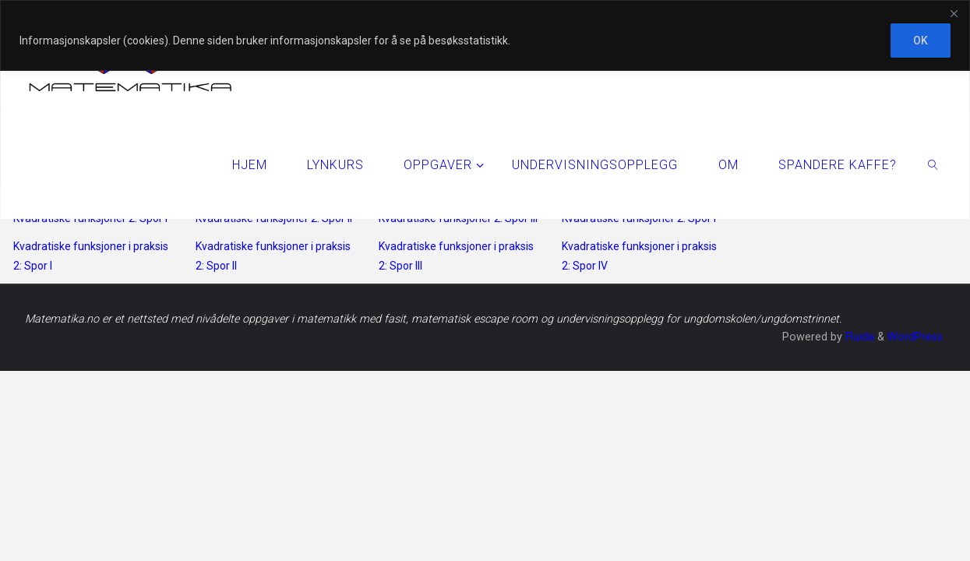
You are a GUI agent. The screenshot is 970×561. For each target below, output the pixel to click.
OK (920, 40)
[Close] (953, 13)
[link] (933, 164)
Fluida (858, 337)
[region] (485, 35)
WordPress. (916, 337)
